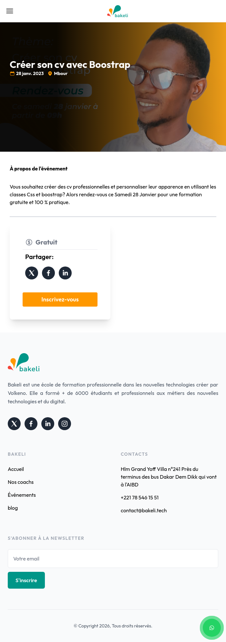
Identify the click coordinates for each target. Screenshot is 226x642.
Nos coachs (21, 482)
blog (13, 508)
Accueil (16, 469)
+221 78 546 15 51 (140, 497)
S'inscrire (26, 580)
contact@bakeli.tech (144, 510)
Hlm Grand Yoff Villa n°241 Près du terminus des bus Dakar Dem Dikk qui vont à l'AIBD (169, 477)
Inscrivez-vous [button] (60, 299)
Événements (22, 495)
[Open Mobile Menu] (9, 11)
